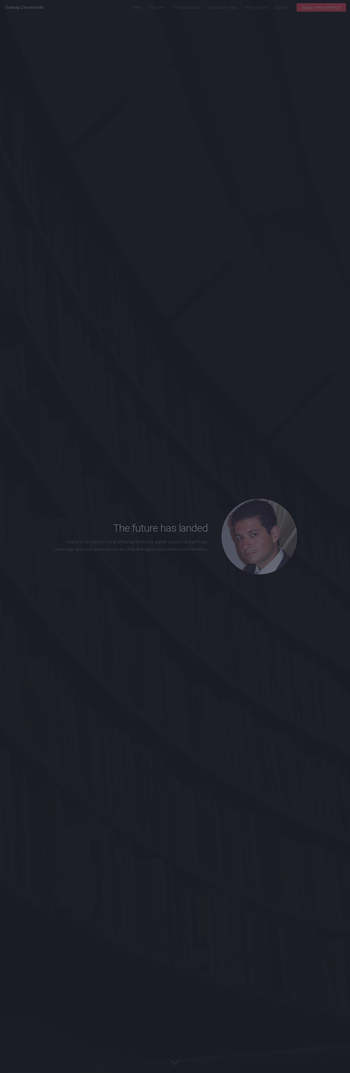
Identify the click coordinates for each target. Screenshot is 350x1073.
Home (136, 7)
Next (175, 1062)
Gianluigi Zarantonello (24, 7)
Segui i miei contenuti (321, 7)
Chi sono (157, 7)
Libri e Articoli (256, 7)
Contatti (282, 7)
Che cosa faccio (186, 7)
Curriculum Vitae (222, 7)
